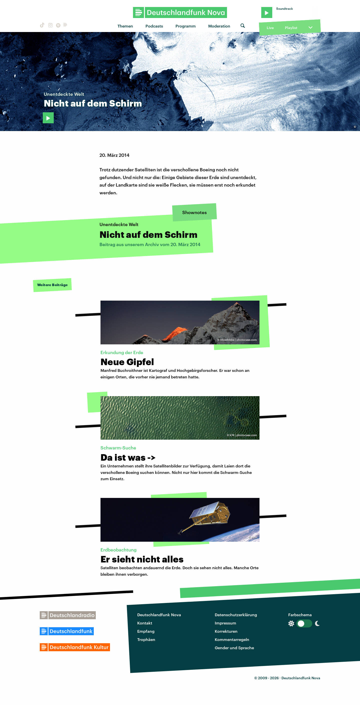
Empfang (145, 631)
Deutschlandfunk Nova (159, 614)
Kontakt (144, 622)
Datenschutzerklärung (236, 614)
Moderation (219, 26)
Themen (125, 26)
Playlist (291, 28)
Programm (186, 26)
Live (270, 28)
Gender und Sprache (234, 647)
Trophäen (146, 639)
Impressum (225, 622)
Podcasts (154, 26)
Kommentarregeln (232, 639)
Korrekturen (226, 631)
